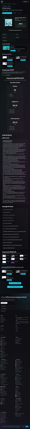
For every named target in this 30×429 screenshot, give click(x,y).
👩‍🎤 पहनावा (2, 347)
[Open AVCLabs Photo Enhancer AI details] (18, 57)
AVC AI (8, 56)
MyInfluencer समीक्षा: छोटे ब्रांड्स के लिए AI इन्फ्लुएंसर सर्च (22, 321)
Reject (23, 426)
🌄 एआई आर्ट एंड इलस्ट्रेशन (3, 342)
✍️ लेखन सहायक (17, 369)
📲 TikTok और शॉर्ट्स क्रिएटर (19, 338)
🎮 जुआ (16, 402)
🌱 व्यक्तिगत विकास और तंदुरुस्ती (19, 384)
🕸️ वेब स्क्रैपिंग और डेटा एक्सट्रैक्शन (4, 384)
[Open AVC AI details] (5, 57)
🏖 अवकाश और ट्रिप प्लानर (18, 375)
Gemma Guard (12, 47)
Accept (27, 426)
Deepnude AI (17, 327)
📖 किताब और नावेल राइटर (18, 364)
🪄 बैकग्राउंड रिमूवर (3, 352)
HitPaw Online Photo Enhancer (10, 62)
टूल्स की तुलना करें (3, 318)
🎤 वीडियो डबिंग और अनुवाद (18, 343)
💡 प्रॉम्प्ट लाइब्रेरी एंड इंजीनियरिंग (19, 368)
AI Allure (17, 331)
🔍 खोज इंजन (2, 401)
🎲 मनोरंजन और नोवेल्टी (18, 406)
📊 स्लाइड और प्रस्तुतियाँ (18, 396)
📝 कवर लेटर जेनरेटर (18, 363)
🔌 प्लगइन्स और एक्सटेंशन (3, 379)
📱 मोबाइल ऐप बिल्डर (3, 380)
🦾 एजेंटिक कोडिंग (2, 375)
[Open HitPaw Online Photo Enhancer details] (5, 63)
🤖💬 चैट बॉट (2, 402)
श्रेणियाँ (4, 3)
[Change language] (3, 311)
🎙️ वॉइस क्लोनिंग (2, 368)
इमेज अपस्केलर (8, 3)
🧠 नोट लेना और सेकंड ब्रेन (18, 379)
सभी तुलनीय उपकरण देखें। (4, 264)
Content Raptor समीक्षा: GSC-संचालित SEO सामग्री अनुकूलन (21, 320)
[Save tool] (20, 13)
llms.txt (1, 327)
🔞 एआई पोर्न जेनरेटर (3, 418)
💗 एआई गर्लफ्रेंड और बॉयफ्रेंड (4, 417)
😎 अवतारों (2, 338)
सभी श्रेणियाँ (2, 317)
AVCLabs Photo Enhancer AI (23, 56)
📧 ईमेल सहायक (2, 390)
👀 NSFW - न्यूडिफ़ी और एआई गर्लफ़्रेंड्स (20, 413)
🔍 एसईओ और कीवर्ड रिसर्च (3, 391)
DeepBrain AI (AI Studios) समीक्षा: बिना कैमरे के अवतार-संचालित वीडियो (22, 323)
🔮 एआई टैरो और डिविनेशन (18, 401)
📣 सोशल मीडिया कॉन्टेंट (3, 395)
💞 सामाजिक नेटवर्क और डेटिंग (19, 407)
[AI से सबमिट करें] (24, 1)
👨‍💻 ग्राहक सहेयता (17, 391)
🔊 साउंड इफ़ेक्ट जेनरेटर (3, 369)
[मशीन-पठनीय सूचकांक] (15, 309)
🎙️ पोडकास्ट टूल (2, 364)
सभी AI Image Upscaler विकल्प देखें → (15, 283)
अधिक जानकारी (19, 50)
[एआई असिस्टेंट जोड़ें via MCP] (15, 306)
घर (2, 3)
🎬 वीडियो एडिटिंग (17, 342)
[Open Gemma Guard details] (6, 48)
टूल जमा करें (2, 322)
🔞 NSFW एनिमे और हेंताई (3, 413)
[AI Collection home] (2, 1)
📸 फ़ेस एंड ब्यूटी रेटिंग (3, 348)
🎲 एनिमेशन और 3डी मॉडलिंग (4, 343)
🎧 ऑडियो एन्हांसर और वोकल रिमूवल (4, 363)
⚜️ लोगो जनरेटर (2, 353)
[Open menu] (28, 1)
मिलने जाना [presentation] (13, 50)
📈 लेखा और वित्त (17, 395)
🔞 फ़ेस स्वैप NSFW (3, 422)
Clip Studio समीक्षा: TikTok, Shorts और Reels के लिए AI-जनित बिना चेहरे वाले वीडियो (22, 318)
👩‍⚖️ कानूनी (17, 390)
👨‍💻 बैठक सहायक (17, 380)
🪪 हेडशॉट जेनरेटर (2, 357)
